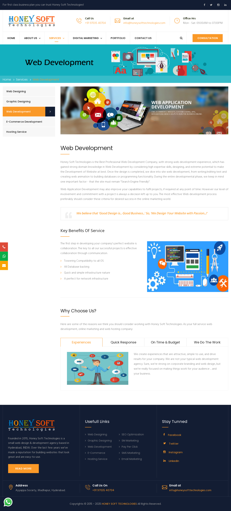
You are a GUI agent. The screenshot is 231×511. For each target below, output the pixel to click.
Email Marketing (132, 459)
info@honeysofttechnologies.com (144, 23)
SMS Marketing (131, 453)
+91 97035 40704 (95, 23)
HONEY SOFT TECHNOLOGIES (119, 504)
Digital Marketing (86, 38)
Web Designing (16, 91)
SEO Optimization (133, 434)
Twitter (173, 443)
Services (55, 38)
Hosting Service (16, 132)
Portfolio (118, 38)
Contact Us (143, 38)
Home (11, 38)
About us (30, 38)
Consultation (207, 38)
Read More (23, 468)
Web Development (18, 111)
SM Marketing (130, 440)
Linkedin (174, 461)
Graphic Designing (18, 101)
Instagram (176, 452)
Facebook (174, 435)
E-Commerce (96, 453)
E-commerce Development (24, 122)
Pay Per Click (130, 447)
